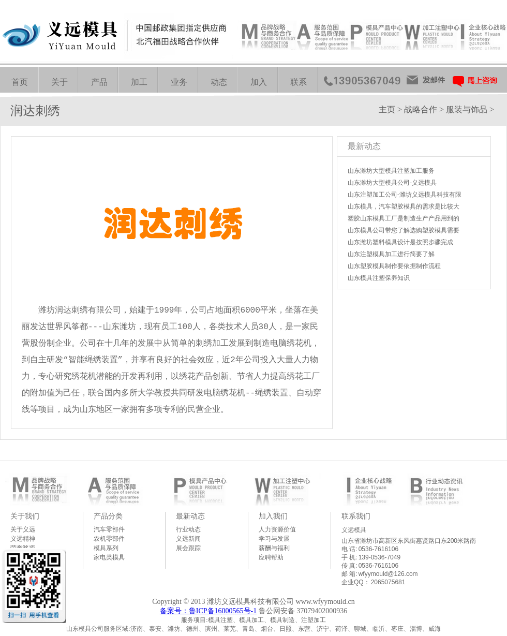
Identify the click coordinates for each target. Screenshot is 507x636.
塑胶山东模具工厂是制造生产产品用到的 (403, 218)
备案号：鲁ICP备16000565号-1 (208, 611)
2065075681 (388, 582)
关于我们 (24, 516)
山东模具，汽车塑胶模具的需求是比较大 (403, 206)
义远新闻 (188, 538)
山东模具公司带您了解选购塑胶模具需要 (403, 230)
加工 (139, 82)
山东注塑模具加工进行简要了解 (391, 254)
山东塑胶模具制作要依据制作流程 (394, 266)
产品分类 (108, 516)
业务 (179, 82)
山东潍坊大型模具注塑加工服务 (391, 170)
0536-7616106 (378, 549)
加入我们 (273, 516)
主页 (387, 109)
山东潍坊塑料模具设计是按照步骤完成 (400, 242)
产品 (99, 82)
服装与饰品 (466, 109)
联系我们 (355, 516)
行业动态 (188, 529)
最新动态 (190, 516)
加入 (258, 82)
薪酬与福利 (274, 548)
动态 (219, 82)
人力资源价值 (277, 529)
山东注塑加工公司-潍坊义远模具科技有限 (404, 194)
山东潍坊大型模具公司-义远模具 (392, 182)
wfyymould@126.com (388, 574)
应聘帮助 (271, 557)
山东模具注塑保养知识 (379, 278)
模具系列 (106, 548)
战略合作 (420, 109)
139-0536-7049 (379, 557)
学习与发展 (274, 538)
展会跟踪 (188, 548)
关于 (59, 82)
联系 (298, 82)
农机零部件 (109, 538)
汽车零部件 (109, 529)
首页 (19, 82)
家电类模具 (109, 557)
